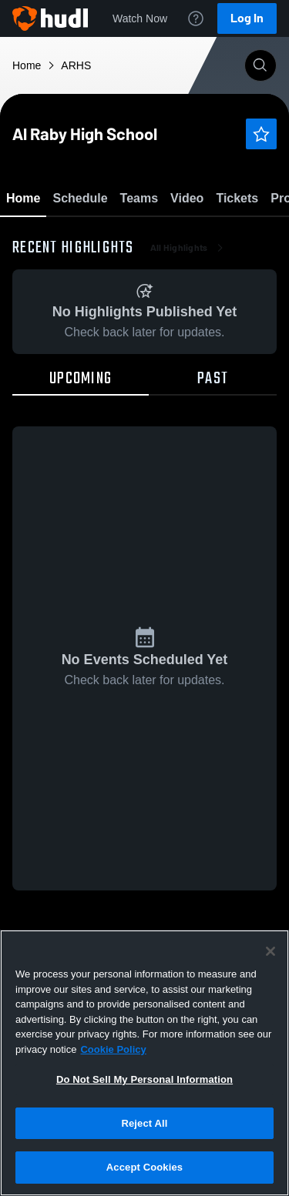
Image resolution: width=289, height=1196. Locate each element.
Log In (247, 18)
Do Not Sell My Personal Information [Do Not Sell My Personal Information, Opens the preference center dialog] (144, 1079)
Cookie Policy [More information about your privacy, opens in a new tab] (113, 1049)
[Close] (270, 951)
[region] (144, 1063)
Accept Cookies (144, 1167)
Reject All (144, 1123)
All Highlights (188, 338)
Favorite (126, 238)
